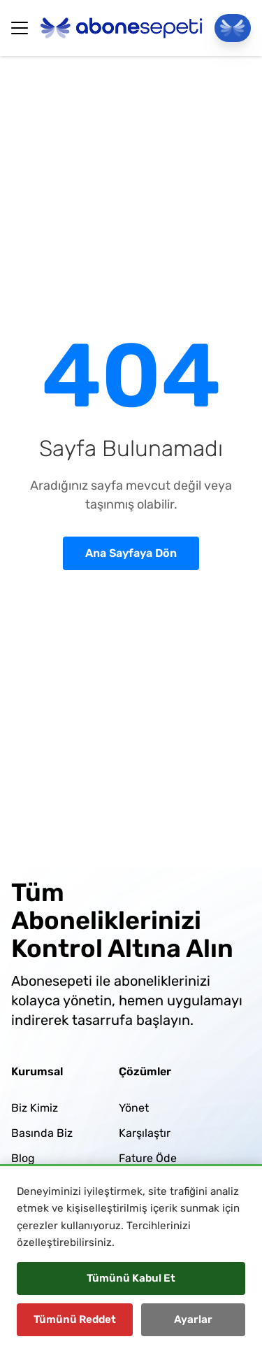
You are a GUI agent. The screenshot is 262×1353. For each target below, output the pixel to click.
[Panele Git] (232, 28)
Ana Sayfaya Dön (131, 553)
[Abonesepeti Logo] (122, 28)
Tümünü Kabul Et (131, 1278)
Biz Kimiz (34, 1107)
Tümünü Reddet (75, 1319)
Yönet (134, 1107)
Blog (23, 1158)
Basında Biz (42, 1133)
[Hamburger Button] (19, 28)
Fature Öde (148, 1158)
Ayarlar (193, 1319)
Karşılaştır (144, 1133)
